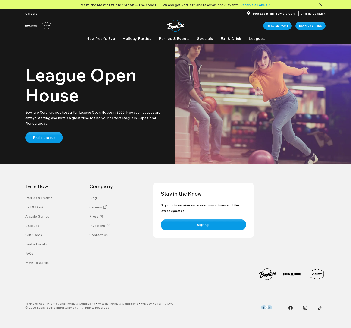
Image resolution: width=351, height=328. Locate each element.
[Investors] (99, 225)
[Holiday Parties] (136, 38)
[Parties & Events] (174, 38)
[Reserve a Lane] (310, 26)
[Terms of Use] (35, 304)
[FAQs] (29, 253)
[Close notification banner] (322, 5)
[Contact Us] (98, 235)
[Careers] (31, 13)
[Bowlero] (267, 274)
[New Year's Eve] (100, 38)
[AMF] (46, 26)
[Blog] (93, 198)
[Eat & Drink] (230, 38)
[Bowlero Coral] (286, 14)
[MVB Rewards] (39, 262)
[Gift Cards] (33, 235)
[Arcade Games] (37, 216)
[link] (277, 26)
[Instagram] (305, 308)
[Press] (96, 216)
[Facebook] (290, 308)
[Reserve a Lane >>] (255, 5)
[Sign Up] (203, 224)
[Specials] (205, 38)
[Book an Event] (277, 26)
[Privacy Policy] (151, 304)
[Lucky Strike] (31, 26)
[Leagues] (257, 38)
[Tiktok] (319, 308)
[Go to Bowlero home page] (175, 25)
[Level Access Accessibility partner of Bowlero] (266, 307)
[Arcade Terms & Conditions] (118, 304)
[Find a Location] (38, 244)
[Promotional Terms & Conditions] (71, 304)
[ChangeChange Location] (313, 13)
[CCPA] (169, 304)
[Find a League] (44, 137)
